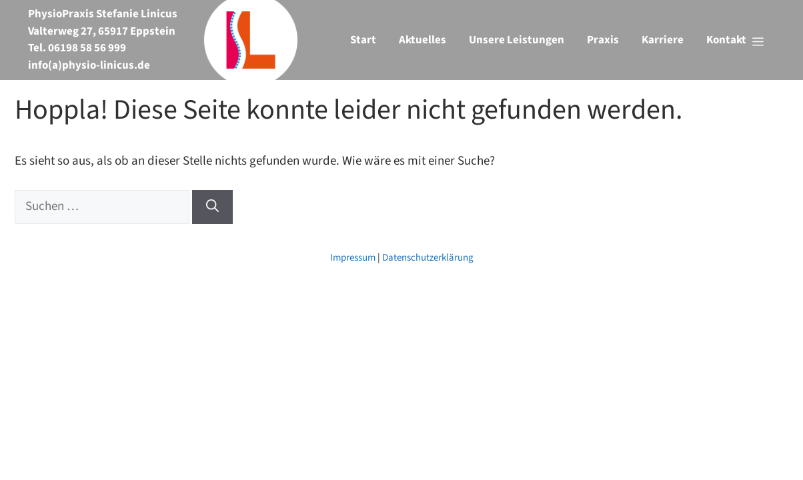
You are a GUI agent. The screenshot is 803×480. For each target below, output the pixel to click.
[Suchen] (212, 207)
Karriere (663, 40)
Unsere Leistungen (516, 40)
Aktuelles (422, 40)
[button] (735, 40)
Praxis (603, 40)
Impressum (352, 258)
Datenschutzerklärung (428, 258)
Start (363, 40)
